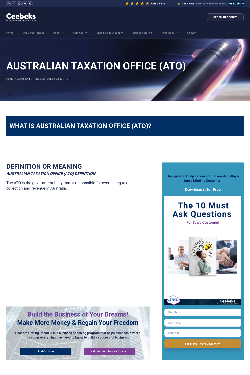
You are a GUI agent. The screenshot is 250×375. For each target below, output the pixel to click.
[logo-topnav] (21, 17)
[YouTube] (25, 4)
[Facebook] (8, 4)
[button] (236, 3)
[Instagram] (19, 4)
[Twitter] (14, 4)
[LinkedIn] (30, 4)
